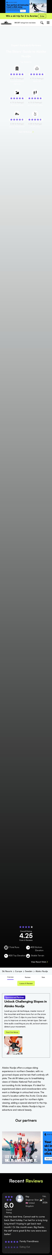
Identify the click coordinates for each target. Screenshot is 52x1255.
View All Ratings (26, 132)
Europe (18, 971)
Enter (42, 16)
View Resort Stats (39, 962)
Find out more (12, 1032)
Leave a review (26, 983)
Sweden (28, 971)
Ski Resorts (7, 971)
